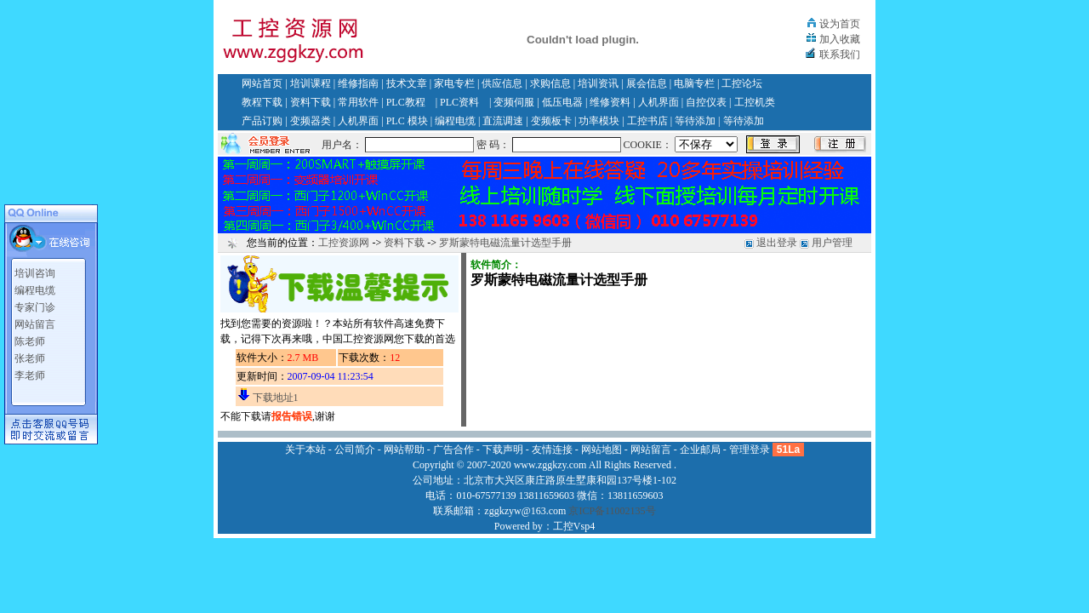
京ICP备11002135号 (611, 511)
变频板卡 (551, 121)
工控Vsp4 (574, 526)
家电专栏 (454, 83)
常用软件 (358, 102)
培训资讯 (598, 83)
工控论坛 (741, 83)
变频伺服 (513, 102)
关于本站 (305, 449)
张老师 (29, 358)
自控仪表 (706, 102)
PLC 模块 (407, 121)
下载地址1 (276, 398)
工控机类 (754, 102)
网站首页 (262, 83)
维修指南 (358, 83)
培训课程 (310, 83)
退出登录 (776, 243)
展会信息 (646, 83)
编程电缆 (455, 121)
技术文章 (406, 83)
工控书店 (647, 121)
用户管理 (832, 243)
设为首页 (839, 24)
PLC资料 (459, 102)
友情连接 (552, 449)
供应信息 (502, 83)
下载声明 (502, 449)
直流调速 (502, 121)
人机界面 (658, 102)
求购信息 (550, 83)
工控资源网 (343, 243)
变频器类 (310, 121)
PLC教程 (405, 102)
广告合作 (453, 449)
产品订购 (262, 121)
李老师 (29, 375)
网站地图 (601, 449)
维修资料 (610, 102)
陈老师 (29, 341)
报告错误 (291, 416)
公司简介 (354, 449)
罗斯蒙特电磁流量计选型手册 (505, 243)
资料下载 (310, 102)
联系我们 (839, 54)
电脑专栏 (694, 83)
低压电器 (562, 102)
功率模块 (599, 121)
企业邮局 (700, 449)
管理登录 (749, 449)
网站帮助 (404, 449)
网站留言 (34, 324)
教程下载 (262, 102)
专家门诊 (34, 307)
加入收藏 (839, 39)
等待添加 (695, 121)
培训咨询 (34, 273)
